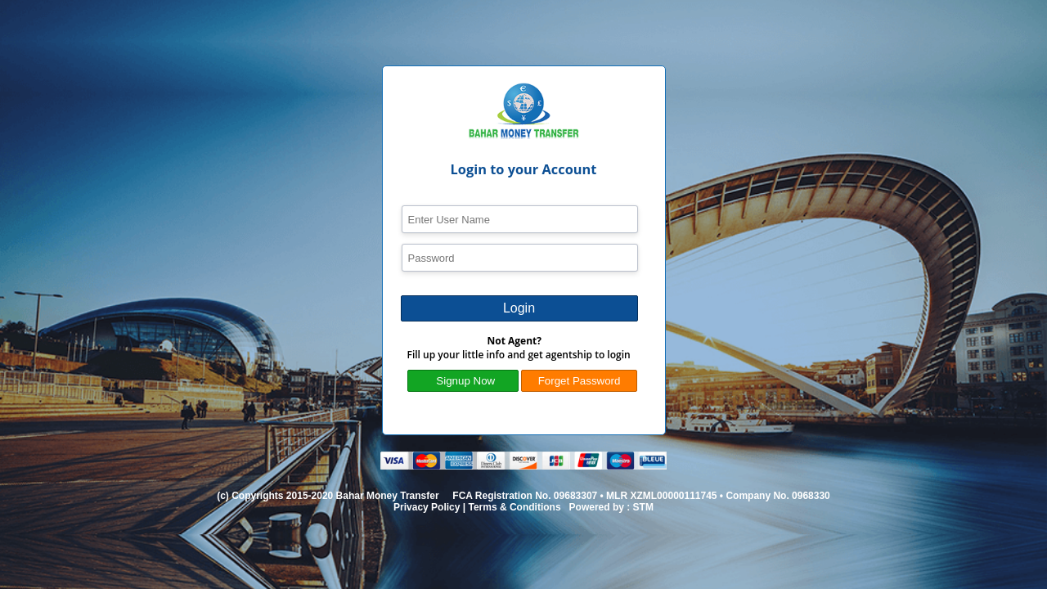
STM (643, 507)
